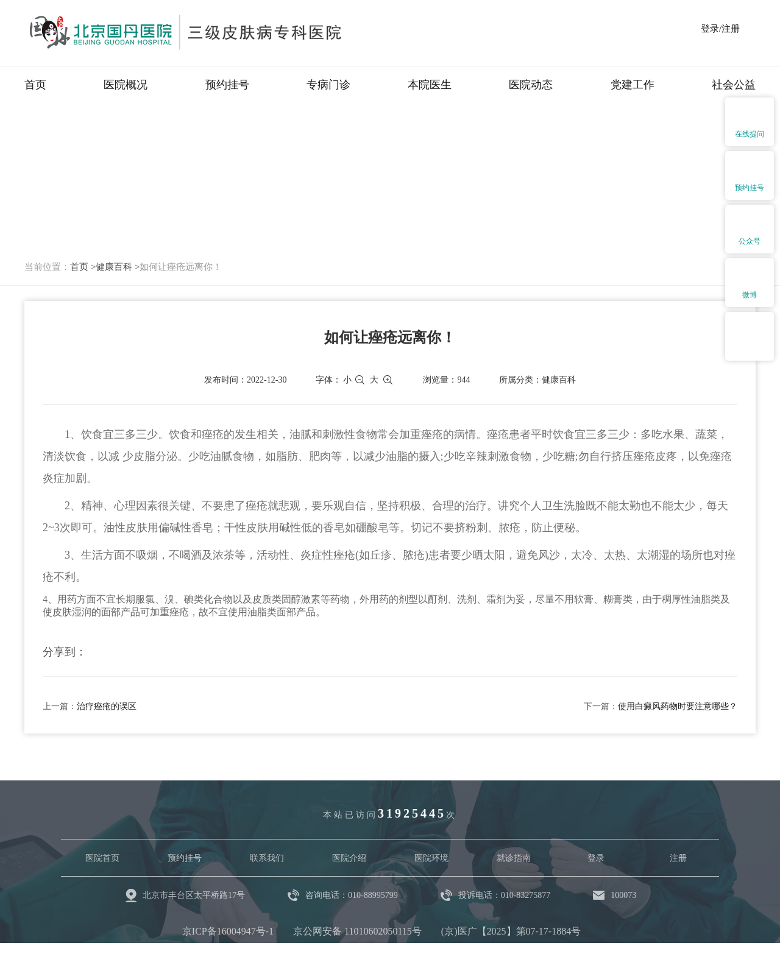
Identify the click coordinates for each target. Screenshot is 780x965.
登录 (595, 858)
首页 (35, 85)
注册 (678, 858)
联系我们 (267, 858)
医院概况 (125, 85)
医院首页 (102, 858)
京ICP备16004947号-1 (228, 931)
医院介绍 (349, 858)
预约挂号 (227, 85)
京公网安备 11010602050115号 (357, 931)
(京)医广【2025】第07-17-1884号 (511, 931)
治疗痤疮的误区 (106, 706)
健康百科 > (118, 267)
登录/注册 (720, 29)
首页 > (83, 267)
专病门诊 (328, 85)
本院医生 (430, 85)
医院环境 (431, 858)
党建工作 (632, 85)
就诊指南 (514, 858)
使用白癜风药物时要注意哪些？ (677, 706)
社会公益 (734, 85)
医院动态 (531, 85)
